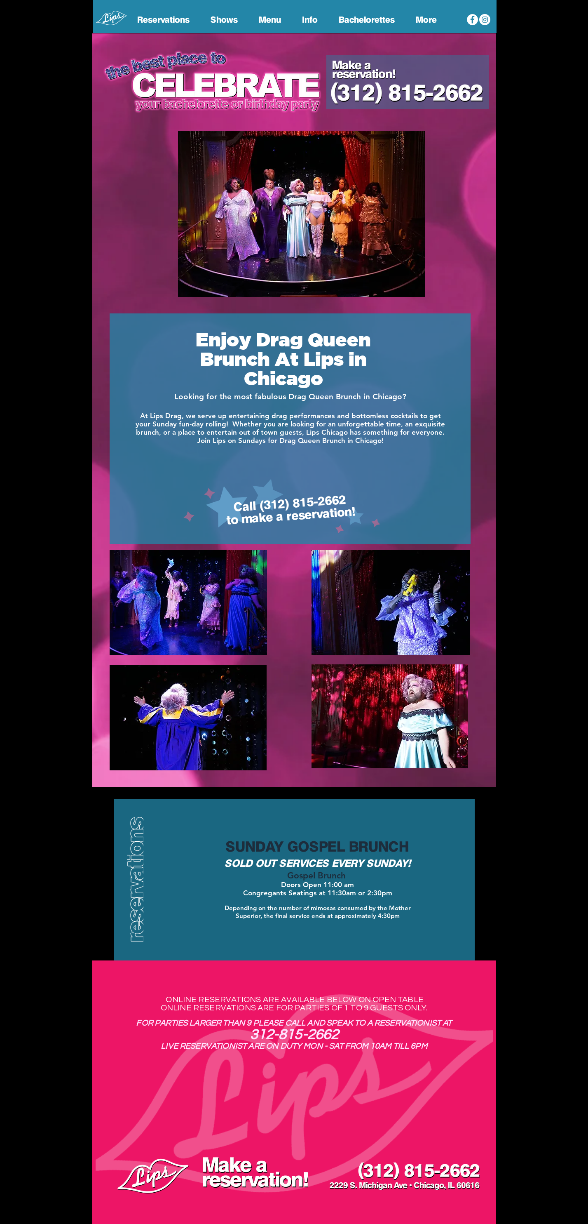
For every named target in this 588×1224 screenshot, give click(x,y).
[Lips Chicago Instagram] (484, 19)
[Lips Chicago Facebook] (472, 19)
